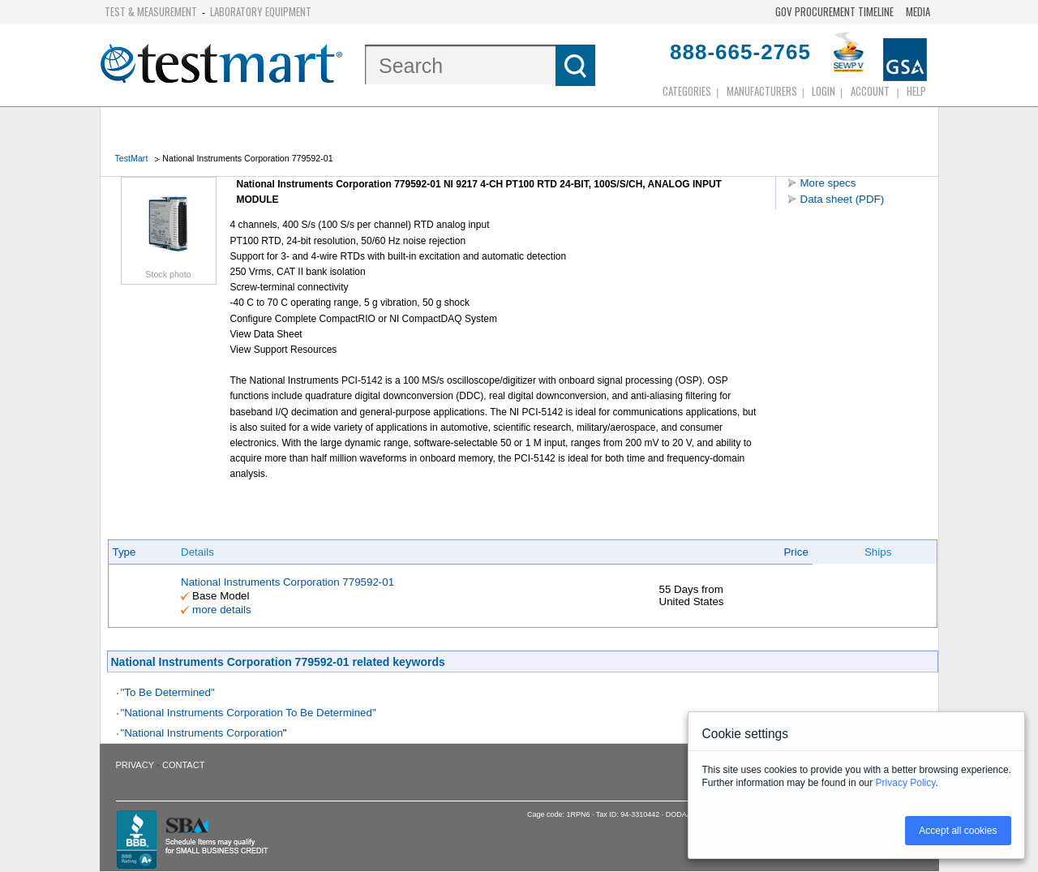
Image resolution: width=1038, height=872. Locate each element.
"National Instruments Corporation (202, 733)
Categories (687, 91)
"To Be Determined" (168, 692)
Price (795, 552)
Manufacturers (762, 91)
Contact (183, 765)
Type (124, 552)
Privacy (135, 765)
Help (916, 91)
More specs (828, 183)
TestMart (131, 158)
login (823, 91)
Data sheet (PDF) (842, 199)
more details (221, 610)
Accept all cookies (958, 830)
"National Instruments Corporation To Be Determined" (248, 713)
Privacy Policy (906, 782)
